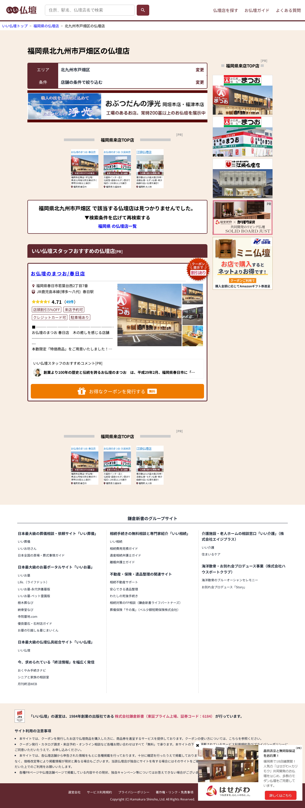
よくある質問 (288, 10)
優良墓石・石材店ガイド (35, 623)
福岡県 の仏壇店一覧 (117, 226)
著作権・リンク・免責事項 (174, 792)
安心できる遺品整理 (124, 589)
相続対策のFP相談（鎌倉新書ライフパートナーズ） (146, 602)
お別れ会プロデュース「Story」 (224, 587)
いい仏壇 (24, 650)
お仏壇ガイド (257, 10)
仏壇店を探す (225, 10)
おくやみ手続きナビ (32, 670)
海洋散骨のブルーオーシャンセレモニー (230, 580)
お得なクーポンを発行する (117, 391)
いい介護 (208, 547)
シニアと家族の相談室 (33, 677)
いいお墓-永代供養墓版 (34, 589)
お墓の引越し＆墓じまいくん (38, 630)
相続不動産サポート (124, 582)
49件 (70, 302)
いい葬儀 (24, 541)
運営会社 (74, 792)
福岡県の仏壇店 (46, 26)
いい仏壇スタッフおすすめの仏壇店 (73, 251)
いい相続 (116, 541)
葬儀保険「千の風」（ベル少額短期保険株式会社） (145, 609)
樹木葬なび (25, 602)
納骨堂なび (25, 609)
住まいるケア (211, 554)
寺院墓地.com (27, 616)
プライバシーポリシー (133, 792)
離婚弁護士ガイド (122, 562)
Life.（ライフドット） (33, 582)
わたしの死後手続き (124, 596)
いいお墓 (24, 575)
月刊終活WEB (27, 683)
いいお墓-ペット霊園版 (34, 596)
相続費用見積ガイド (124, 548)
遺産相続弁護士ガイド (125, 555)
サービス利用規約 (99, 792)
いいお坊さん (27, 548)
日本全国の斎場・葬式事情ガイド (41, 555)
